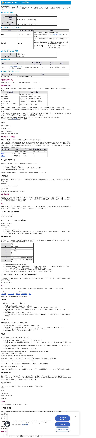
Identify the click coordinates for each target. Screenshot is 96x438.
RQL (2, 151)
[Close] (76, 416)
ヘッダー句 (11, 294)
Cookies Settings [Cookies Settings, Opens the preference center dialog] (63, 429)
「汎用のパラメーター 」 (15, 66)
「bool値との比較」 (13, 119)
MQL (2, 153)
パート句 (4, 294)
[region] (44, 423)
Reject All (62, 424)
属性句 (18, 294)
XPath (3, 156)
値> (30, 294)
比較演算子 (24, 294)
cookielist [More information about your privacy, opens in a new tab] (25, 424)
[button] (7, 424)
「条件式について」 (57, 34)
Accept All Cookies (62, 418)
